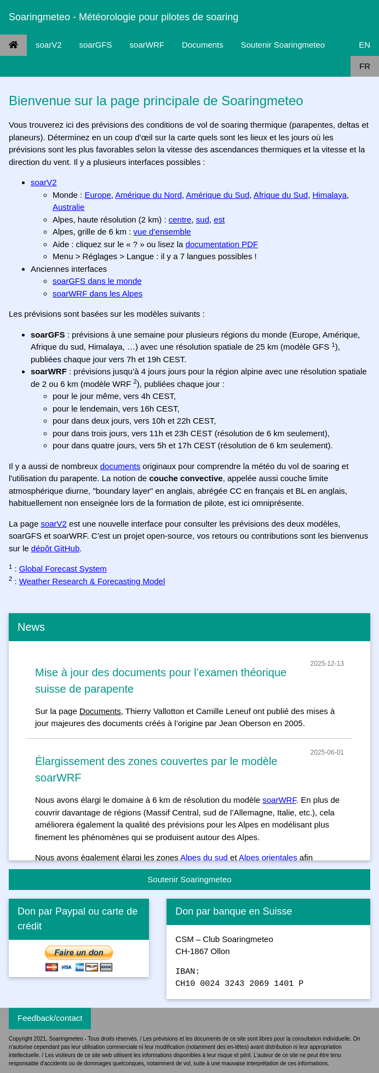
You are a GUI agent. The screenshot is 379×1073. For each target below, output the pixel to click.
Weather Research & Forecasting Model (92, 581)
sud (202, 219)
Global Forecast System (63, 568)
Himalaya (330, 194)
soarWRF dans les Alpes (97, 293)
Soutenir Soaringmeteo (283, 44)
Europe (97, 194)
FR (364, 66)
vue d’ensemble (162, 231)
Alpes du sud (204, 857)
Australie (68, 207)
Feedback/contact (50, 1018)
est (219, 219)
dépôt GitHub (55, 548)
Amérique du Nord (148, 194)
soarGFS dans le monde (97, 281)
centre (180, 219)
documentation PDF (222, 244)
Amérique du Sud (218, 194)
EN (364, 44)
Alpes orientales (268, 857)
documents (120, 466)
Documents (202, 44)
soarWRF (147, 44)
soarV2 (49, 44)
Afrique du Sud (281, 194)
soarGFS (95, 44)
